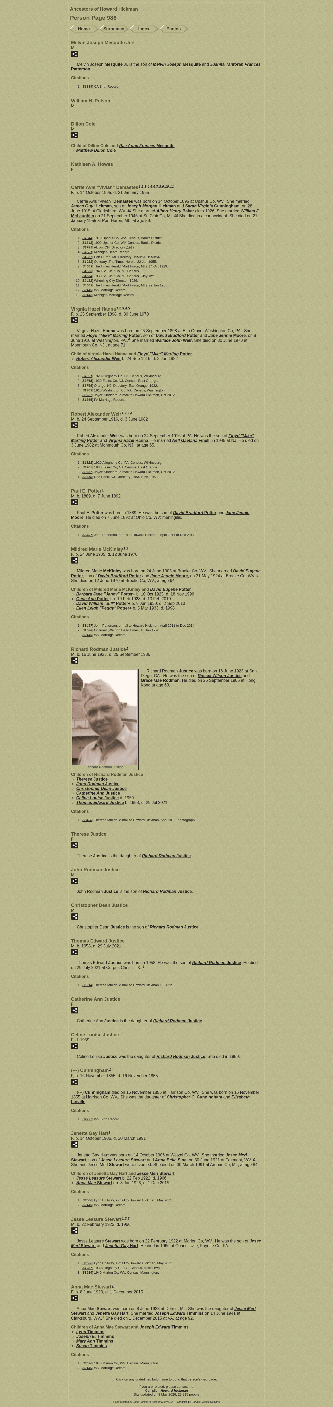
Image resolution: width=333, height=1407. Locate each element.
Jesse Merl (155, 1173)
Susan (91, 1346)
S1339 (87, 86)
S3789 (87, 247)
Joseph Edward (179, 1313)
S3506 (87, 1200)
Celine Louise (97, 798)
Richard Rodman (166, 856)
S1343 (87, 243)
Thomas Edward (100, 802)
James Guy (91, 206)
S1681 (87, 252)
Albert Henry (175, 211)
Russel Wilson (220, 675)
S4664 (87, 276)
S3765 (87, 381)
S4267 (87, 257)
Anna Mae (94, 1183)
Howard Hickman (174, 1390)
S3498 (87, 820)
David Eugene (170, 589)
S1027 (87, 1268)
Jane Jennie (227, 335)
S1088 (87, 262)
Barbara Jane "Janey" (104, 594)
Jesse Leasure (123, 1160)
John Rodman (97, 784)
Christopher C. (194, 1097)
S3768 (87, 477)
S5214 (87, 985)
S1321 (87, 376)
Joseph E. (95, 1336)
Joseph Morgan (151, 206)
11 (172, 186)
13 (176, 215)
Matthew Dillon (96, 150)
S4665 (87, 271)
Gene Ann (92, 599)
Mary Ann (94, 1341)
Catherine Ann (98, 793)
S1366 (87, 400)
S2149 (87, 290)
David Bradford (177, 335)
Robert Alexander (98, 358)
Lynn (90, 1332)
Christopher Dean (101, 788)
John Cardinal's (142, 1402)
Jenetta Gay (121, 1246)
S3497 (87, 535)
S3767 (87, 395)
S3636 (87, 1272)
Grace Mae (160, 680)
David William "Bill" (102, 603)
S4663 (87, 266)
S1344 (87, 238)
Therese (92, 779)
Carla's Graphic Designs (206, 1402)
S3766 (87, 386)
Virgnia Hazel (128, 440)
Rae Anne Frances (147, 145)
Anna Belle (171, 1160)
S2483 (87, 281)
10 (167, 186)
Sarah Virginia (212, 206)
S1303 (87, 390)
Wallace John (173, 340)
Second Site (159, 1402)
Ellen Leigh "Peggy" (102, 608)
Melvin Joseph (177, 64)
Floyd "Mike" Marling (113, 335)
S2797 (87, 1119)
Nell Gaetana (191, 440)
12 (129, 210)
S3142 (87, 295)
